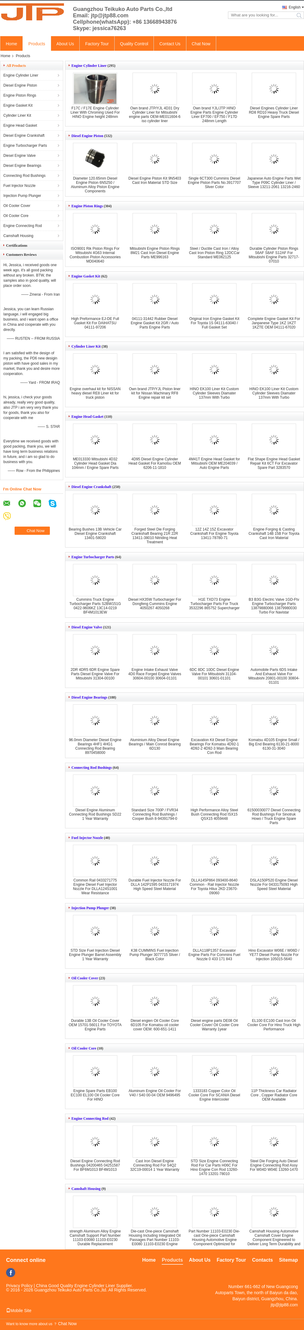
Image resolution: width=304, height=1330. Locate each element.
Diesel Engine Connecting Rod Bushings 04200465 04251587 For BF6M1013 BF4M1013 (95, 1165)
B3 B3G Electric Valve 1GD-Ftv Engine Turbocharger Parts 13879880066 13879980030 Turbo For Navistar (274, 605)
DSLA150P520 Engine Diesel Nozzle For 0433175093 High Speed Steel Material (274, 884)
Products (36, 43)
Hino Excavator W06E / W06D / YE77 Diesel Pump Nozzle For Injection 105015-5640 (273, 954)
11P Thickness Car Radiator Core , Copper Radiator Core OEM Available (273, 1095)
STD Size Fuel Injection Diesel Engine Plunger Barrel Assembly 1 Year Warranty (95, 954)
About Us (65, 43)
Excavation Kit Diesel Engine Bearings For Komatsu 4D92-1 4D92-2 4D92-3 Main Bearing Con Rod (214, 746)
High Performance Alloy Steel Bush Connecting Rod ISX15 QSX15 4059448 (214, 814)
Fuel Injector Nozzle (19, 186)
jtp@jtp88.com (284, 1304)
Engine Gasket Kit (18, 105)
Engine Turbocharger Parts (25, 145)
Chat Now (201, 43)
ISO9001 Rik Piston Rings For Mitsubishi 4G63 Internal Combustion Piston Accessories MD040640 (95, 254)
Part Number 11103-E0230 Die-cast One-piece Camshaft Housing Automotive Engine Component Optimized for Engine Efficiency (214, 1239)
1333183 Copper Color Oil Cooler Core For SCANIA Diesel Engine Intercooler (214, 1095)
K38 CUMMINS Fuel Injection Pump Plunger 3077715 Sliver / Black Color (155, 954)
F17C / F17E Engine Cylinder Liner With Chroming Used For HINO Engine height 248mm (95, 112)
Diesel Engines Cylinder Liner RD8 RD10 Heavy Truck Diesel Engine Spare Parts (274, 112)
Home (11, 43)
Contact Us (169, 43)
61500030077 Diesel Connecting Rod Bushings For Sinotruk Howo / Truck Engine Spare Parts (273, 816)
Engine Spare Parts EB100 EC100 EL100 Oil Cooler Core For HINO (95, 1095)
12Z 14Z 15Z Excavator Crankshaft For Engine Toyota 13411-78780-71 (214, 533)
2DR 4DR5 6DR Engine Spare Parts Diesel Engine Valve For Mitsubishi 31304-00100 (95, 674)
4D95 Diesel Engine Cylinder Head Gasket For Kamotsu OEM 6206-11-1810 (155, 463)
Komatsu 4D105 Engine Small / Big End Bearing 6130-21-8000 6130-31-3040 (274, 744)
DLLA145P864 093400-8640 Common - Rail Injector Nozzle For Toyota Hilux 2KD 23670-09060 (214, 886)
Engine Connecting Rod (22, 226)
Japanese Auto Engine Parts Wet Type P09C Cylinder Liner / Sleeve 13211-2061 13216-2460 (274, 182)
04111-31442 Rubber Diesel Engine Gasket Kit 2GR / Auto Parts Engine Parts (155, 323)
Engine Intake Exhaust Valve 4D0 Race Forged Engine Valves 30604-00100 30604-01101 (154, 674)
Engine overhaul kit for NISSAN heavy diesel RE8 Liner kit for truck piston (95, 393)
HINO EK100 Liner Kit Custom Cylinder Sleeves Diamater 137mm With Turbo (214, 393)
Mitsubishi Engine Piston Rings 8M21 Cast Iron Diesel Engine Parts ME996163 (155, 252)
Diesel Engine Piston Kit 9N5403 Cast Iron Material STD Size (154, 180)
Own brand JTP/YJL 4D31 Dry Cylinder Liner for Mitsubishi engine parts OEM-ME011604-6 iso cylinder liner (154, 114)
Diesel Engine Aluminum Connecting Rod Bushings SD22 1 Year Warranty (95, 814)
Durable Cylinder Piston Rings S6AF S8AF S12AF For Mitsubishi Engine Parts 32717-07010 (274, 254)
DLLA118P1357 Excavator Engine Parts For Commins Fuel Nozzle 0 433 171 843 (214, 954)
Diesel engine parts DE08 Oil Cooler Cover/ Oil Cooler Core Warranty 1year (214, 1025)
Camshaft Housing (18, 236)
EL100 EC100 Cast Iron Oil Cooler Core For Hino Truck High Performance (274, 1025)
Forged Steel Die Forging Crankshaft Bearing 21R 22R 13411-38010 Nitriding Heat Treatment (154, 535)
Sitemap (288, 1260)
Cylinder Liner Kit (17, 115)
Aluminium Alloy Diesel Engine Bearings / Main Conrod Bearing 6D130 (155, 744)
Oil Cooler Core (16, 216)
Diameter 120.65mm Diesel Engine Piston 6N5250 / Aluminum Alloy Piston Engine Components (95, 184)
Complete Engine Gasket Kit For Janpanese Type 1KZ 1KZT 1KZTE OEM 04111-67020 (274, 323)
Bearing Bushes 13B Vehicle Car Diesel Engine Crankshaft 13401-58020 (95, 533)
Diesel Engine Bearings (22, 165)
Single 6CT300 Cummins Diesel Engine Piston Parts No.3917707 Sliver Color (214, 182)
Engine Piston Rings (19, 95)
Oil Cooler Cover (16, 206)
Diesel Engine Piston (20, 85)
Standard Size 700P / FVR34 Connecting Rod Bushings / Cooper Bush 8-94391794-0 (154, 814)
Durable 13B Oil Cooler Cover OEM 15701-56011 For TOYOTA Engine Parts (95, 1025)
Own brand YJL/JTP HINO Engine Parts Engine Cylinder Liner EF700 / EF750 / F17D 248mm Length (214, 114)
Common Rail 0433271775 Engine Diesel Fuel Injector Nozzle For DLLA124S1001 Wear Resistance (95, 886)
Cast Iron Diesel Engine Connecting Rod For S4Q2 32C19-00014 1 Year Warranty (154, 1165)
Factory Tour (97, 43)
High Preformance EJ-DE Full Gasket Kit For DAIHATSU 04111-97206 (95, 323)
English (295, 7)
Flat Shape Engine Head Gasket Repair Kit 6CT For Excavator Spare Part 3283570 (274, 463)
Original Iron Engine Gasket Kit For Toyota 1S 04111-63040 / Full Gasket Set (214, 323)
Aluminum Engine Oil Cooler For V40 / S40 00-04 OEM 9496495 (155, 1093)
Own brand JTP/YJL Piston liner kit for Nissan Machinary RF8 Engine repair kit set (155, 393)
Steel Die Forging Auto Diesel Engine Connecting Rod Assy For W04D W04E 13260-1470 (274, 1165)
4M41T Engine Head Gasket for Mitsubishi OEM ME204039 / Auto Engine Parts (214, 463)
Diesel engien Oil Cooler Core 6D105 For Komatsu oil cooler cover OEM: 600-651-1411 (155, 1025)
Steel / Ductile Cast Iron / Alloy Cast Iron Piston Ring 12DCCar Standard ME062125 (214, 252)
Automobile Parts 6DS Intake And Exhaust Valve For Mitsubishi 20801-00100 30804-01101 (273, 676)
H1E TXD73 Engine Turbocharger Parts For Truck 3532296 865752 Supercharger (214, 603)
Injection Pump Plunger (22, 196)
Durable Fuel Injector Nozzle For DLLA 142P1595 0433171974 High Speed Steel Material (155, 884)
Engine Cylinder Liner (20, 75)
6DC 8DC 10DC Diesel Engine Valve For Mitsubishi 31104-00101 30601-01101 (214, 674)
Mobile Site (18, 1310)
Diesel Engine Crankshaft (23, 135)
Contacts (262, 1260)
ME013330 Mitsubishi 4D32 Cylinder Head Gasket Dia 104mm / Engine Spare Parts (95, 463)
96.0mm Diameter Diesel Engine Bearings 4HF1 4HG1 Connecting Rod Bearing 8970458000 (95, 746)
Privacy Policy (19, 1285)
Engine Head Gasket (20, 125)
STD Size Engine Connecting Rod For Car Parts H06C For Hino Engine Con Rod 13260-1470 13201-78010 (214, 1167)
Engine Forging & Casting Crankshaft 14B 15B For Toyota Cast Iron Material (273, 533)
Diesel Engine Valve (19, 155)
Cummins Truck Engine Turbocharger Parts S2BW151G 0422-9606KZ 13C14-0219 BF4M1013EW (95, 605)
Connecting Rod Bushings (24, 176)
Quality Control (134, 43)
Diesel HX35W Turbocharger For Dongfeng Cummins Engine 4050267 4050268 (154, 603)
